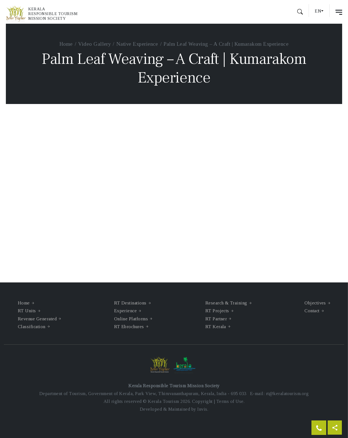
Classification (31, 326)
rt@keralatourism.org (287, 393)
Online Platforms (131, 318)
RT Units (27, 310)
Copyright (202, 401)
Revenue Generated (37, 318)
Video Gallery (94, 44)
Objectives (315, 303)
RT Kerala (215, 326)
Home (66, 44)
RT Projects (217, 310)
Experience (125, 310)
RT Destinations (130, 303)
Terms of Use (230, 401)
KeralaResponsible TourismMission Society (53, 14)
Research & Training (226, 303)
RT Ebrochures (129, 326)
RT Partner (216, 318)
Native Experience (137, 44)
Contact (311, 310)
